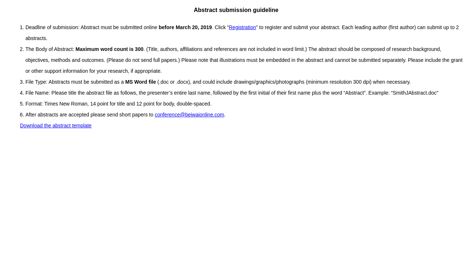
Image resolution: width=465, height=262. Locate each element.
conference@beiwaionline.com (189, 115)
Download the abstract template (56, 125)
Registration (242, 27)
